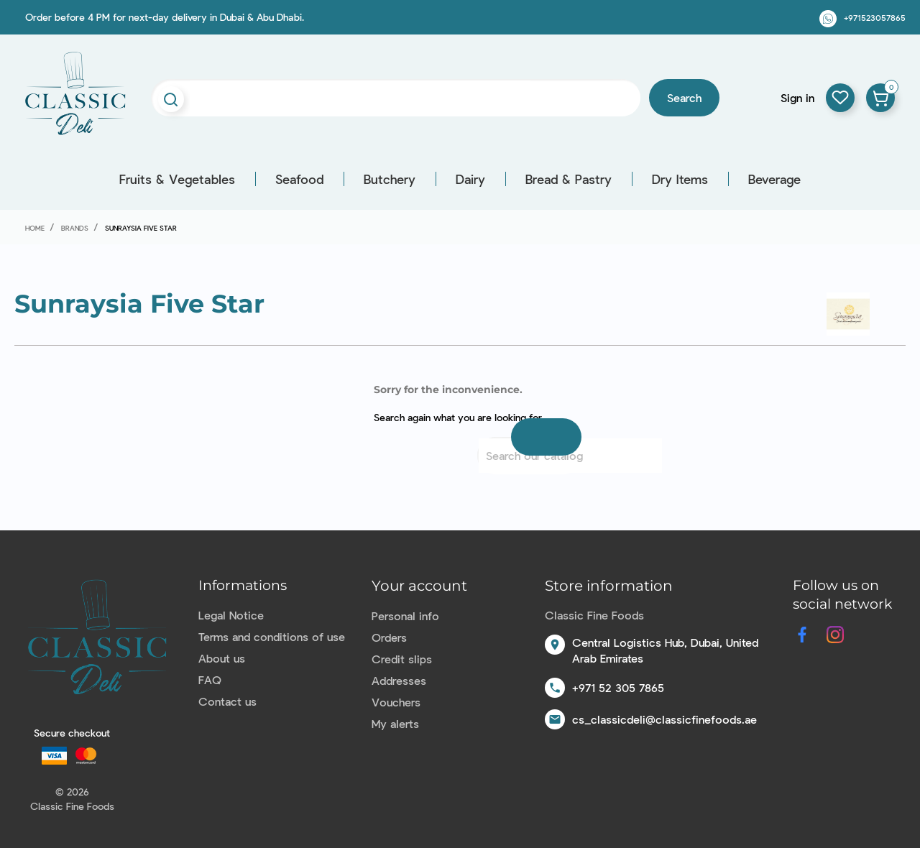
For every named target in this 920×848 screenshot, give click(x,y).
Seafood (299, 179)
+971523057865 (875, 17)
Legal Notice (231, 615)
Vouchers (396, 702)
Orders (389, 637)
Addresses (399, 680)
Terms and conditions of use (271, 636)
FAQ (209, 679)
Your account (419, 585)
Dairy (470, 179)
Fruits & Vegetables (177, 179)
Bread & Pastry (568, 179)
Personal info (405, 615)
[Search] (570, 455)
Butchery (389, 179)
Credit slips (402, 658)
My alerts (395, 723)
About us (221, 658)
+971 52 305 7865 (618, 687)
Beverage (774, 179)
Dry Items (680, 179)
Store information (609, 585)
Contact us (227, 701)
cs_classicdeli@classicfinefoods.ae (664, 719)
